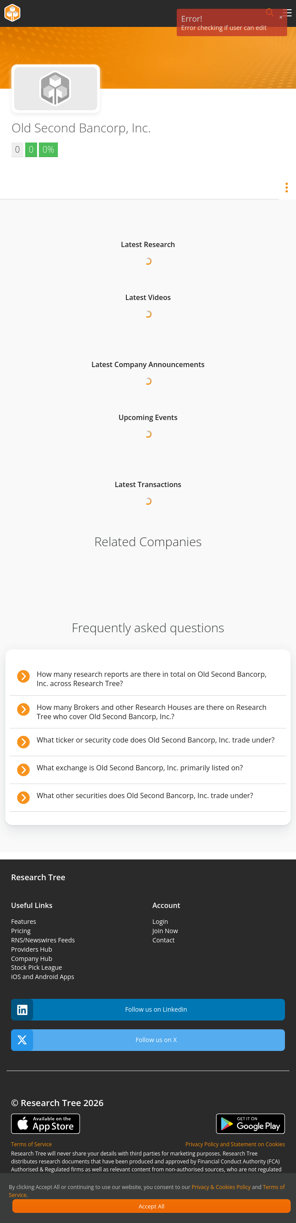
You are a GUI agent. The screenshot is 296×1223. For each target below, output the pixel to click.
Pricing (20, 931)
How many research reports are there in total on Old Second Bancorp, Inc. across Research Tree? (151, 678)
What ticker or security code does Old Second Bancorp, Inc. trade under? (155, 740)
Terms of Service (31, 1144)
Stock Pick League (36, 967)
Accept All (152, 1206)
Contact (163, 940)
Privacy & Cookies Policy (221, 1187)
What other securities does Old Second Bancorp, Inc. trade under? (145, 795)
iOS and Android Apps (42, 976)
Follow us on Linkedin (99, 1009)
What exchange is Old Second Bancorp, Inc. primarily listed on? (140, 768)
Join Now (165, 931)
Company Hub (31, 958)
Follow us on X (94, 1040)
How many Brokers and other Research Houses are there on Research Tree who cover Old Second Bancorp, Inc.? (151, 711)
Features (23, 921)
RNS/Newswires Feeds (43, 940)
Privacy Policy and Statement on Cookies (235, 1144)
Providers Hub (31, 949)
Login (160, 921)
